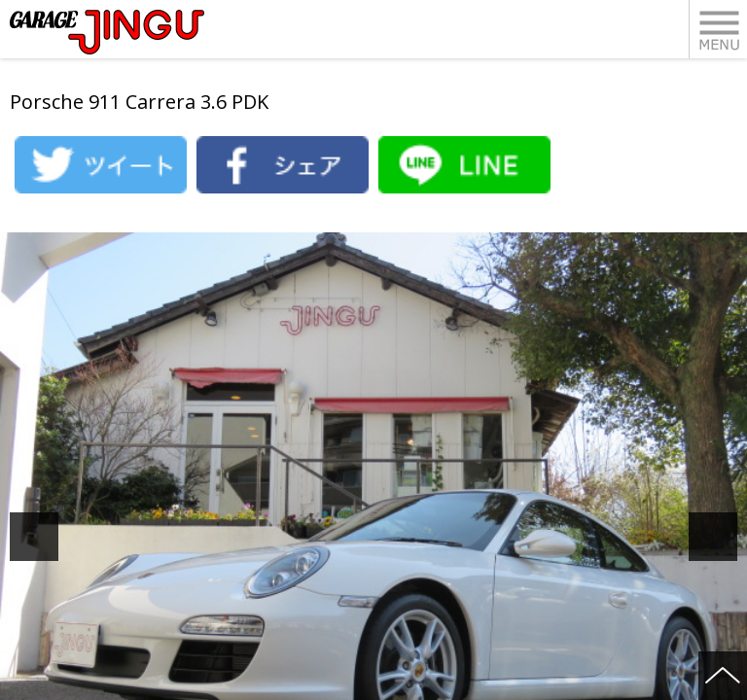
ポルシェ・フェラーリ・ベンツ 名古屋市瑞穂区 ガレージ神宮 (107, 32)
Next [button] (734, 536)
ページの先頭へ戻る (722, 675)
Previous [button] (55, 536)
